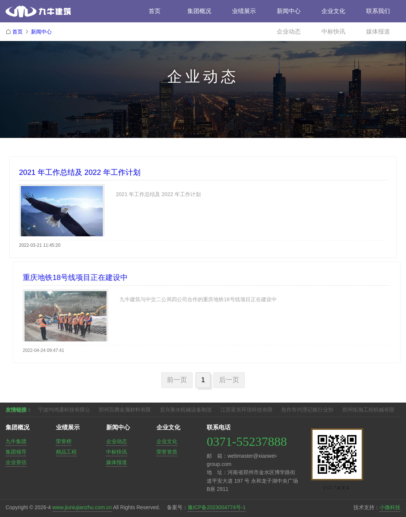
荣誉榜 (64, 441)
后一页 (229, 380)
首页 (155, 11)
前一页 (177, 380)
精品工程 (66, 452)
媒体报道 (378, 31)
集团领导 (16, 452)
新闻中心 (289, 11)
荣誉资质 (166, 452)
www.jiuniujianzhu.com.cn (82, 507)
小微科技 (390, 507)
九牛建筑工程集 (58, 14)
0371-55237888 (247, 441)
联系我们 (378, 11)
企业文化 (333, 11)
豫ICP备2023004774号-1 (217, 507)
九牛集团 (16, 441)
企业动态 (289, 31)
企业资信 (16, 462)
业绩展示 (244, 11)
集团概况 (199, 11)
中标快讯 (333, 31)
